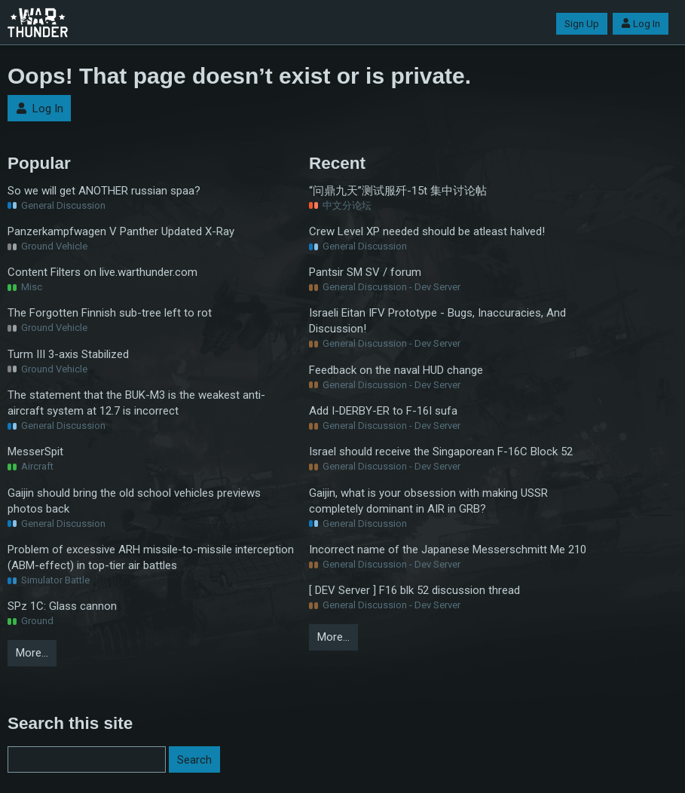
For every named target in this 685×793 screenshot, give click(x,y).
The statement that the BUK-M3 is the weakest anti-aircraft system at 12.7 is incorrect (136, 403)
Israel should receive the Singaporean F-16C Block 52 (441, 451)
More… (32, 653)
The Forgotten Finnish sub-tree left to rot (110, 313)
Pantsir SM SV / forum (365, 272)
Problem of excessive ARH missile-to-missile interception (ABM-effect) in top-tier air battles (151, 557)
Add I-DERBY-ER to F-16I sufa (383, 411)
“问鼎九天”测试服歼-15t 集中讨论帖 (398, 190)
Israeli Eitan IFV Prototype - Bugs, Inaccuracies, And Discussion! (437, 320)
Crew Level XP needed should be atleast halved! (427, 231)
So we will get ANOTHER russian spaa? (104, 190)
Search (194, 760)
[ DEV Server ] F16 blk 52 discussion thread (414, 590)
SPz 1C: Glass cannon (62, 606)
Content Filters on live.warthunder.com (102, 272)
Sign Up (581, 23)
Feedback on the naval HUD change (396, 370)
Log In (640, 23)
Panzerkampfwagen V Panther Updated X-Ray (121, 231)
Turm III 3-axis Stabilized (68, 354)
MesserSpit (35, 451)
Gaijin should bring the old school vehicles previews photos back (134, 501)
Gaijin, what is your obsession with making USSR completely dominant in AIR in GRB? (428, 501)
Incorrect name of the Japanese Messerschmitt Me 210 (447, 549)
